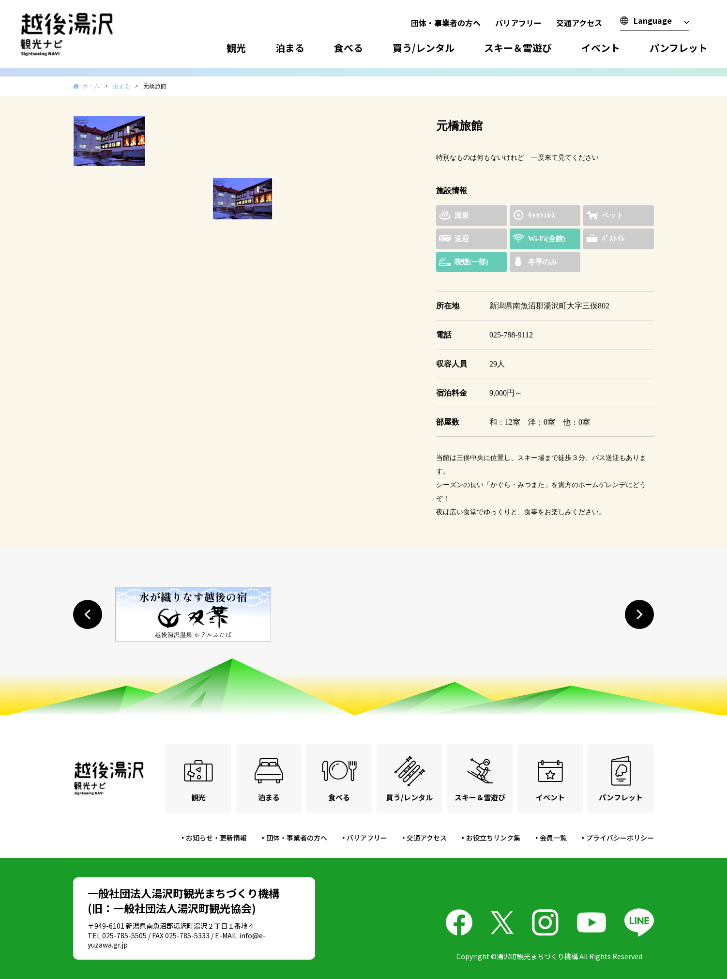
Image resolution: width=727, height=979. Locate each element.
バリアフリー (518, 23)
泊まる (289, 48)
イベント (600, 48)
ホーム (91, 86)
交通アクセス (579, 23)
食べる (348, 48)
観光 (236, 48)
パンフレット (679, 48)
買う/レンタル (423, 48)
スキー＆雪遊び (518, 48)
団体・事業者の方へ (446, 23)
